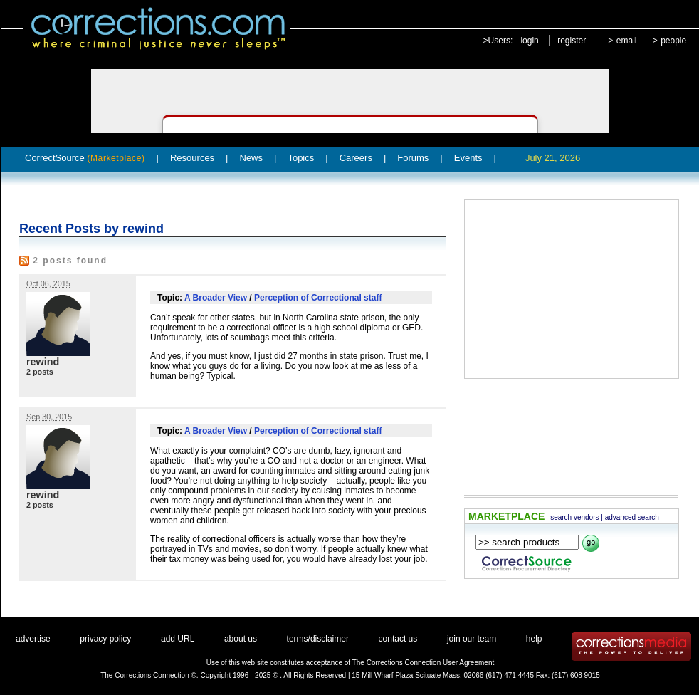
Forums (413, 157)
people (673, 41)
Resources (192, 157)
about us (240, 639)
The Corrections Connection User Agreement (423, 663)
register (571, 41)
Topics (301, 157)
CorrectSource (85, 157)
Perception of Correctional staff (318, 298)
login (529, 41)
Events (468, 157)
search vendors (574, 517)
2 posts (39, 371)
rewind (42, 361)
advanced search (632, 517)
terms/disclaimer (318, 639)
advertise (33, 639)
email (626, 41)
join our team (471, 639)
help (534, 639)
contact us (398, 639)
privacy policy (105, 639)
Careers (356, 157)
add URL (177, 639)
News (251, 157)
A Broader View (215, 298)
